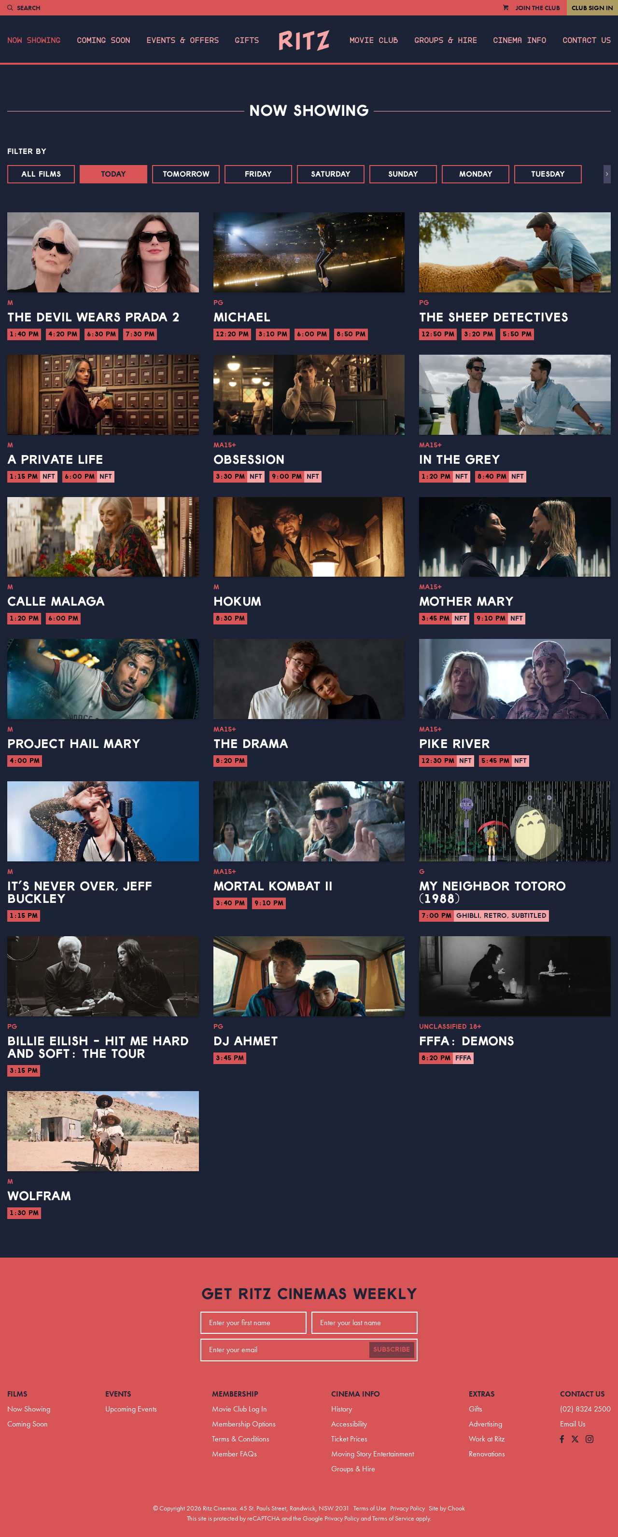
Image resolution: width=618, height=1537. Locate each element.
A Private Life (55, 460)
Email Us (573, 1424)
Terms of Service (393, 1518)
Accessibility (349, 1424)
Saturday (331, 174)
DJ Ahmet (245, 1041)
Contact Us (586, 40)
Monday (475, 174)
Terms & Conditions (240, 1439)
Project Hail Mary (73, 744)
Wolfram (39, 1196)
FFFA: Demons (466, 1041)
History (341, 1409)
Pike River (454, 744)
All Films (41, 174)
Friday (258, 174)
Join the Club (538, 7)
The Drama (250, 744)
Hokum (237, 601)
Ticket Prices (349, 1439)
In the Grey (459, 460)
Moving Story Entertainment (372, 1454)
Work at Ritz (487, 1439)
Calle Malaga (56, 601)
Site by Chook (447, 1508)
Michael (241, 317)
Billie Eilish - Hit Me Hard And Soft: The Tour (98, 1047)
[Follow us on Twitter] (575, 1440)
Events (118, 1394)
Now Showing (33, 40)
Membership (235, 1394)
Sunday (403, 174)
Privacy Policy (407, 1508)
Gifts (247, 40)
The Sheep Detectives (493, 317)
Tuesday (548, 174)
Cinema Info (519, 40)
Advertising (485, 1424)
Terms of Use (369, 1508)
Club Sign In (592, 7)
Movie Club (374, 40)
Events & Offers (182, 40)
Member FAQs (234, 1454)
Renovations (487, 1454)
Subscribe (391, 1349)
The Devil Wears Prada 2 (93, 317)
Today (113, 174)
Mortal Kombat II (273, 886)
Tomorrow (186, 174)
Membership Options (244, 1424)
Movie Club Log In (239, 1409)
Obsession (248, 460)
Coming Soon (103, 40)
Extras (482, 1394)
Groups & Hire (445, 40)
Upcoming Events (131, 1409)
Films (17, 1394)
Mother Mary (466, 601)
